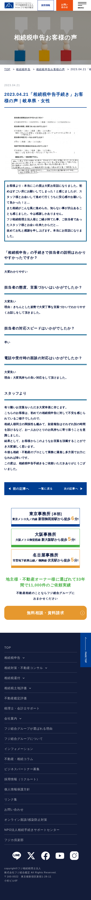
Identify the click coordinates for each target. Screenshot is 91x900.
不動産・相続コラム (18, 759)
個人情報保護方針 (17, 789)
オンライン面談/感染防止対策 (25, 819)
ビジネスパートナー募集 (22, 769)
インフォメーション (18, 749)
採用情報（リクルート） (22, 779)
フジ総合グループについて (23, 738)
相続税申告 (23, 69)
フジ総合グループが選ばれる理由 (28, 728)
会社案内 (10, 718)
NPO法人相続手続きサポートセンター (32, 830)
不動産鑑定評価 (15, 698)
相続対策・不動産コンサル (23, 668)
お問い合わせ (14, 809)
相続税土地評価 (15, 688)
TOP (7, 69)
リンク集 (10, 799)
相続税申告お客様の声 (50, 69)
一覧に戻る (45, 488)
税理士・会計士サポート (22, 708)
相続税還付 (12, 678)
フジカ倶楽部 (14, 840)
